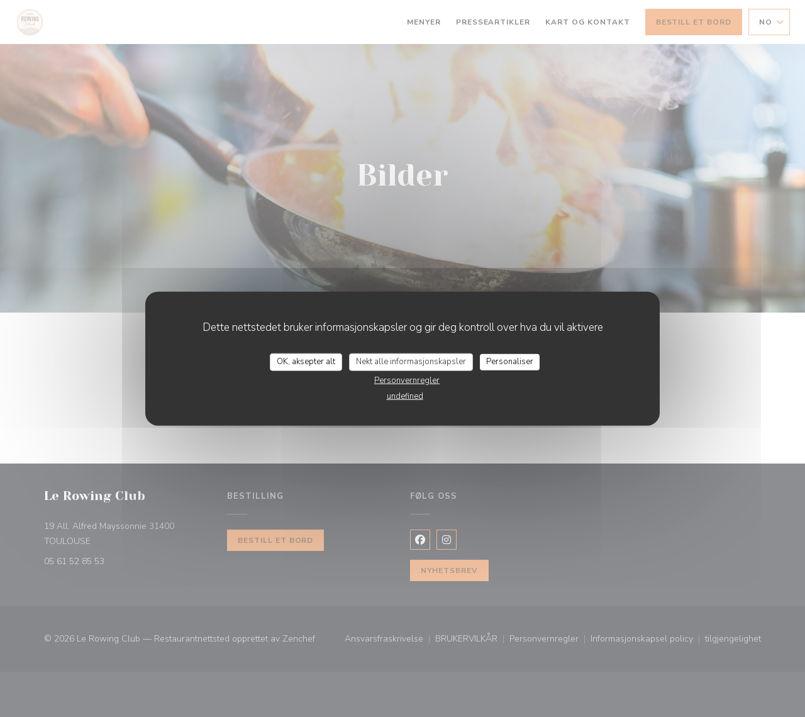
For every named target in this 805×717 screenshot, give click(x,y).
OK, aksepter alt (306, 361)
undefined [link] (405, 395)
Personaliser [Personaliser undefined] (509, 361)
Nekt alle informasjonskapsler (411, 361)
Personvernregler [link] (407, 380)
